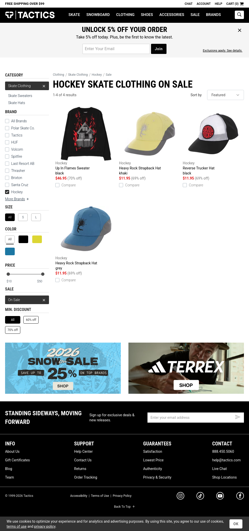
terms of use (16, 526)
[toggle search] (239, 15)
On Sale (27, 300)
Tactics (30, 15)
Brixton (16, 178)
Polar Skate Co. (23, 128)
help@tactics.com (226, 460)
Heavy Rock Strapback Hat (149, 141)
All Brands (19, 121)
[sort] (225, 95)
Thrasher (18, 171)
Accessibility (78, 496)
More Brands (17, 199)
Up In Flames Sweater (86, 141)
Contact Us (83, 460)
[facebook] (240, 497)
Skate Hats (16, 103)
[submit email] (238, 416)
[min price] (12, 281)
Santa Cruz (19, 185)
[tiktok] (200, 496)
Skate (74, 14)
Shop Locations (224, 477)
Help (218, 4)
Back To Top (124, 506)
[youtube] (220, 497)
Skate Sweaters (20, 96)
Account (204, 4)
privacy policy (45, 526)
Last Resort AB (22, 164)
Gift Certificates (17, 460)
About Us (12, 451)
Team (9, 477)
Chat (189, 4)
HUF (14, 142)
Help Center (83, 451)
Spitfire (16, 156)
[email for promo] (116, 49)
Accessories (171, 14)
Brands (213, 14)
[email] (195, 417)
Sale (195, 14)
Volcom (17, 149)
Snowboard (98, 14)
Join (159, 49)
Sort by (196, 95)
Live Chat (219, 469)
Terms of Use (100, 496)
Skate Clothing (27, 86)
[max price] (43, 281)
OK (236, 524)
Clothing (125, 14)
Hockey (14, 192)
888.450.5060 (223, 451)
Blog (8, 469)
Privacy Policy (122, 496)
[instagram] (180, 496)
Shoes (147, 14)
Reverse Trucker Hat (213, 141)
